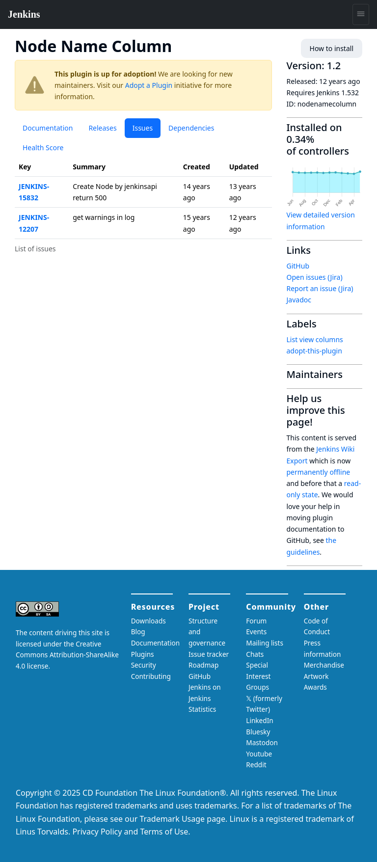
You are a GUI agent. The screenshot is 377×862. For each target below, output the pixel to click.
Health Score (43, 147)
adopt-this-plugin (314, 350)
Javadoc (299, 299)
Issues (143, 128)
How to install (331, 48)
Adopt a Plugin (148, 85)
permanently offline (318, 472)
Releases (102, 128)
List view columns (315, 339)
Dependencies (191, 128)
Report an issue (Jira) (320, 288)
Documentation (48, 128)
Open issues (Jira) (315, 277)
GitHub (298, 265)
